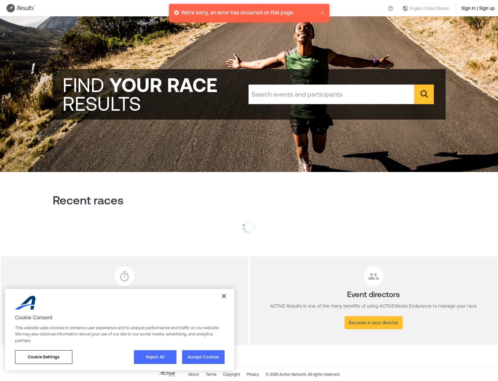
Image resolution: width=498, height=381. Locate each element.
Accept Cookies (203, 356)
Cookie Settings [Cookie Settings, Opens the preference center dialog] (44, 356)
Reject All (155, 356)
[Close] (224, 296)
